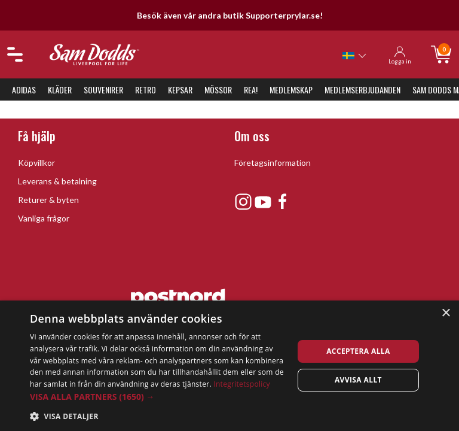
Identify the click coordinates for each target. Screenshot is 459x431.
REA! (251, 89)
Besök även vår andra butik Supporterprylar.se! (230, 15)
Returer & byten (48, 200)
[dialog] (229, 366)
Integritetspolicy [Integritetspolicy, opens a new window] (241, 384)
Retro (145, 89)
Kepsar (180, 89)
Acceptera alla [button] (358, 351)
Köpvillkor (36, 162)
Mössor (218, 89)
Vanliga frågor (43, 218)
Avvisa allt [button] (358, 380)
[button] (158, 396)
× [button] (445, 313)
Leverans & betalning (57, 181)
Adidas (24, 89)
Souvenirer (103, 89)
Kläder (60, 89)
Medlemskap (291, 89)
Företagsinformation (272, 162)
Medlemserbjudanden (362, 89)
